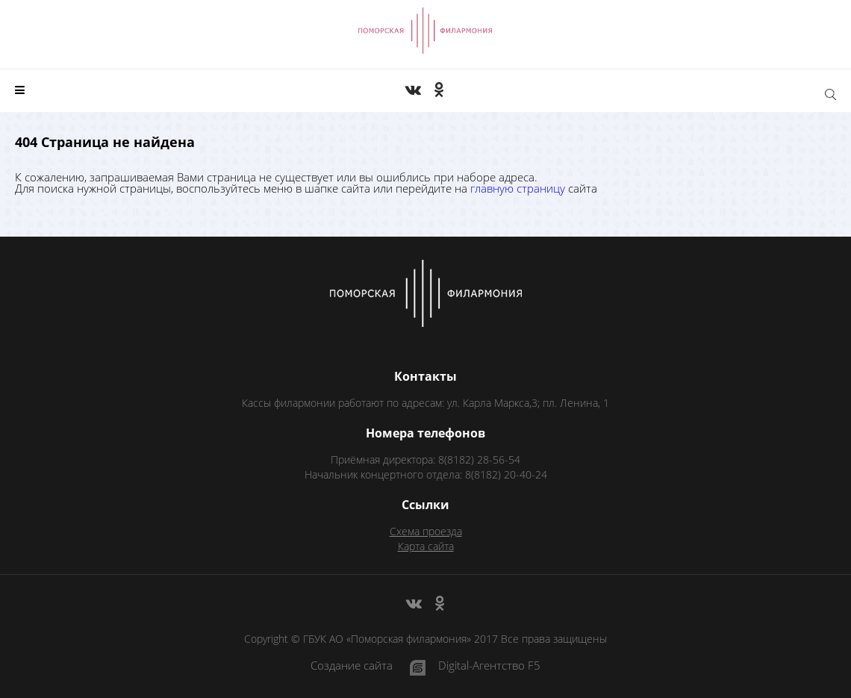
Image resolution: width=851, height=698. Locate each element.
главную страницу (517, 188)
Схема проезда (426, 531)
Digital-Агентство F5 (489, 666)
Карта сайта (426, 546)
